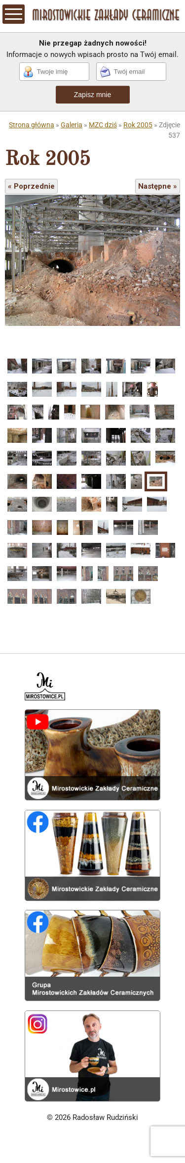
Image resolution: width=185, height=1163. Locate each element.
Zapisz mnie (92, 95)
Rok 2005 (137, 125)
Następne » (157, 186)
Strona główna (31, 125)
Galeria (71, 125)
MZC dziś (103, 125)
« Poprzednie (31, 186)
